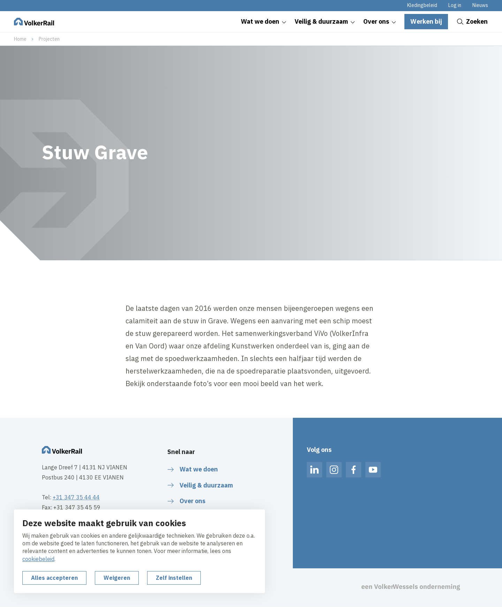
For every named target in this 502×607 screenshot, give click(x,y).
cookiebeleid (38, 558)
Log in (454, 5)
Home (20, 39)
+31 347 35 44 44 (76, 497)
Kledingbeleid (422, 5)
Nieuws (480, 5)
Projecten (49, 39)
